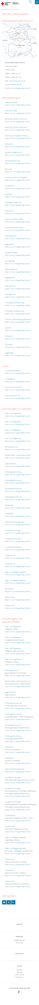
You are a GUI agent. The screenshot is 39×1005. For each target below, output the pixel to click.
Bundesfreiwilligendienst (13, 152)
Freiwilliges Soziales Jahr (13, 202)
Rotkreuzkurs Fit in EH (12, 396)
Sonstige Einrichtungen (13, 530)
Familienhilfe (9, 186)
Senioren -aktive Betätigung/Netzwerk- (18, 319)
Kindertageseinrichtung (13, 472)
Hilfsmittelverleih (10, 236)
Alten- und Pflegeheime (13, 413)
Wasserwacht (9, 589)
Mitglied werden (19, 940)
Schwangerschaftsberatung (14, 303)
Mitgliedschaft (10, 278)
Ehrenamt (8, 169)
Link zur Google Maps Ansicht (20, 88)
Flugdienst (8, 194)
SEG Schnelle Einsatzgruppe (14, 522)
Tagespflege (9, 353)
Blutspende (9, 144)
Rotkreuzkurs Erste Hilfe (13, 387)
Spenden (8, 328)
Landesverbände (14, 9)
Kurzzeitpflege (10, 261)
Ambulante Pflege (11, 102)
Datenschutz (19, 975)
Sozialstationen (10, 555)
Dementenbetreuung (12, 161)
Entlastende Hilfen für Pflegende (16, 177)
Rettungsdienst (10, 286)
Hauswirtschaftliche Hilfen (14, 219)
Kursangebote (10, 379)
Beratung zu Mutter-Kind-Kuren (16, 119)
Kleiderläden (9, 505)
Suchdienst (9, 336)
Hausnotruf (9, 211)
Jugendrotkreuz (10, 463)
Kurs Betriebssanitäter (13, 371)
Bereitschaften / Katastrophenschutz (18, 455)
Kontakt (19, 970)
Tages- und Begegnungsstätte (15, 572)
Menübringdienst (11, 269)
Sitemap (19, 972)
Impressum (19, 977)
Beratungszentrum (11, 447)
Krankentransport (11, 253)
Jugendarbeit (9, 244)
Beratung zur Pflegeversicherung (16, 136)
